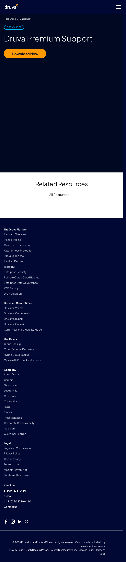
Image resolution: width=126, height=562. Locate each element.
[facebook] (6, 522)
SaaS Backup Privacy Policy (41, 549)
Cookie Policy (86, 549)
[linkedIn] (20, 522)
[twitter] (27, 522)
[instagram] (13, 522)
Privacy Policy (16, 549)
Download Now (25, 54)
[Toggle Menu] (78, 7)
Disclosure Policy (67, 549)
